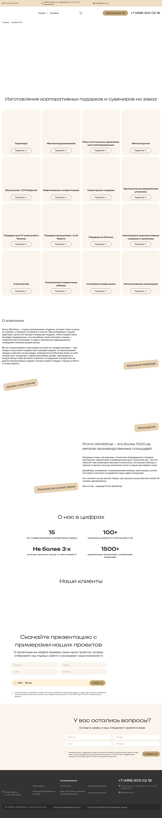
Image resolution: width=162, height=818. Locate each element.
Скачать (97, 683)
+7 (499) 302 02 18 (145, 13)
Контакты (54, 13)
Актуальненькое (68, 780)
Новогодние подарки (97, 793)
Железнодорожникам (97, 786)
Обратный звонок (115, 13)
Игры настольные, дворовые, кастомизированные (72, 792)
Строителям (65, 786)
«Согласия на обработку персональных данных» (62, 692)
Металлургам (38, 786)
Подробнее (21, 150)
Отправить (151, 754)
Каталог (43, 13)
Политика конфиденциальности (66, 807)
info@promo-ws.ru (102, 3)
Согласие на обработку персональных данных (107, 807)
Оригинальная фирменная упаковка (44, 792)
